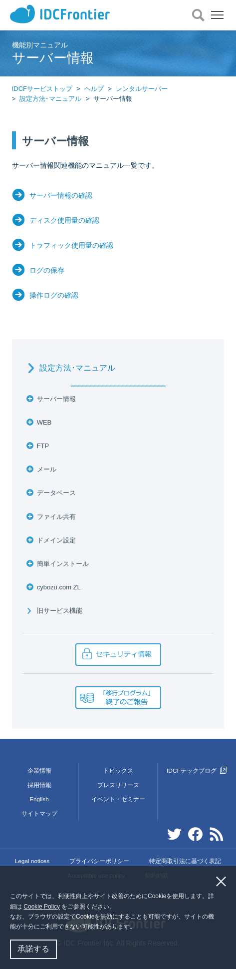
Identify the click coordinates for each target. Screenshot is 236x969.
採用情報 (39, 785)
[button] (138, 928)
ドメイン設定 (56, 540)
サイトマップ (39, 813)
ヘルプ (94, 88)
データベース (56, 492)
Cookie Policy (41, 906)
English (39, 799)
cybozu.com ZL (59, 587)
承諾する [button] (33, 949)
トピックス (118, 770)
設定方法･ (77, 368)
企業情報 (39, 770)
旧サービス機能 (59, 610)
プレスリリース (118, 785)
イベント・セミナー (118, 799)
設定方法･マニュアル (50, 98)
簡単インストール (63, 563)
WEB (44, 422)
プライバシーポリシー (99, 861)
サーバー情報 (56, 399)
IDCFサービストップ (42, 88)
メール (46, 469)
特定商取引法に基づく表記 (185, 861)
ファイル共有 (56, 516)
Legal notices (32, 861)
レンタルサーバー (142, 88)
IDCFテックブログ (197, 770)
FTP (43, 446)
